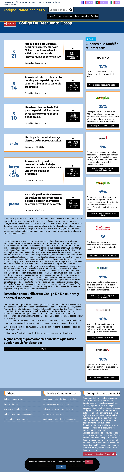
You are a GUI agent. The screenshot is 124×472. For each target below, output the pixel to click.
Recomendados (82, 16)
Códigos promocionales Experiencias (18, 414)
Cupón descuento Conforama (103, 255)
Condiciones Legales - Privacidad (99, 454)
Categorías (52, 16)
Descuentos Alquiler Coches (15, 409)
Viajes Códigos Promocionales (16, 419)
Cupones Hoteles (11, 404)
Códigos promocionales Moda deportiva (59, 419)
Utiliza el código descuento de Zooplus (103, 214)
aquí (89, 462)
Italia (115, 2)
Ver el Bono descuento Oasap (73, 144)
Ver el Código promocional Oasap (72, 55)
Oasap (43, 349)
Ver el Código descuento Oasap (73, 117)
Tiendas (94, 16)
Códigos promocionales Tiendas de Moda (60, 399)
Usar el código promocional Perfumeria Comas (103, 169)
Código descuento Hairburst (103, 337)
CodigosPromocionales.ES (24, 10)
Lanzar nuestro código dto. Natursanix (103, 296)
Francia (87, 2)
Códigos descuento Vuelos (14, 399)
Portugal (101, 2)
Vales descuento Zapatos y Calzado (58, 409)
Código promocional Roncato (103, 378)
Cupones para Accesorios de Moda (57, 404)
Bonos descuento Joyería (53, 414)
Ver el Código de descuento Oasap (73, 87)
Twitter (90, 39)
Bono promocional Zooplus (103, 125)
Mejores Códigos (66, 16)
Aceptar (61, 467)
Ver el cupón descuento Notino (102, 85)
